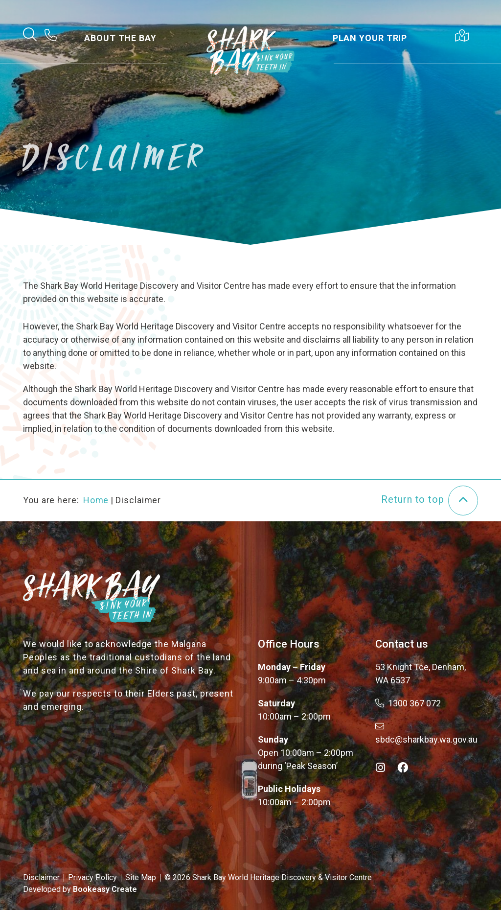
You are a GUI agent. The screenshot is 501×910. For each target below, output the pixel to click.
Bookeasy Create (105, 889)
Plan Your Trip (370, 38)
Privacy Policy (92, 877)
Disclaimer (41, 877)
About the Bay (120, 38)
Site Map (140, 877)
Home (96, 500)
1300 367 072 (408, 703)
